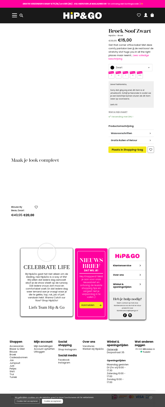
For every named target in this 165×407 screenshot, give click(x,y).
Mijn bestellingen (43, 346)
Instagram (64, 363)
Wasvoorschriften (121, 134)
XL (133, 75)
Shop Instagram (67, 350)
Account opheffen (44, 349)
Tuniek (13, 377)
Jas (12, 360)
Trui (12, 375)
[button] (152, 15)
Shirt (12, 372)
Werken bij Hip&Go (93, 349)
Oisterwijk (112, 350)
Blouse (13, 352)
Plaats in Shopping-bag (127, 151)
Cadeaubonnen (19, 358)
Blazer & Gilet (17, 349)
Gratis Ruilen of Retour (124, 141)
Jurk (12, 366)
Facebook (64, 360)
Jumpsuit (15, 363)
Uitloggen (39, 352)
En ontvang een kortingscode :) (82, 3)
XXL (140, 75)
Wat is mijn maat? (118, 112)
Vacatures (88, 346)
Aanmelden (87, 305)
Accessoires (17, 346)
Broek (13, 355)
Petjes (13, 369)
